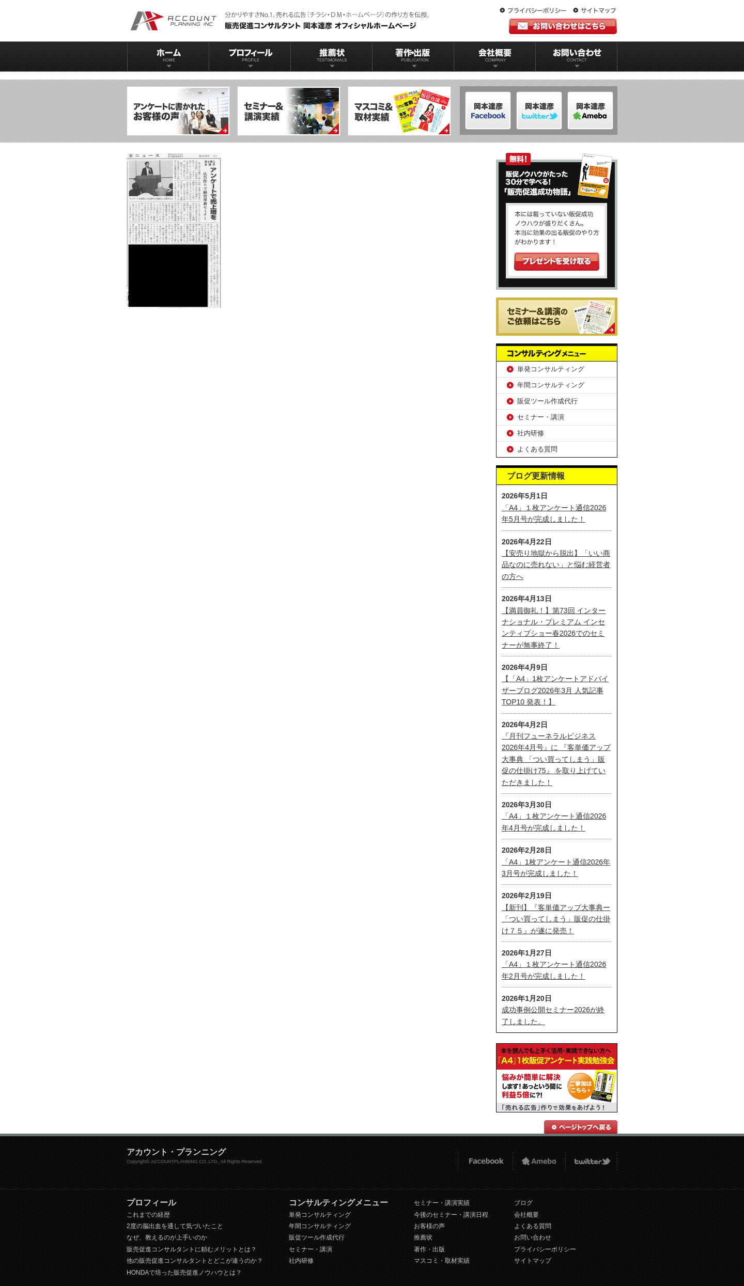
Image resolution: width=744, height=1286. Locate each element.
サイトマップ (594, 11)
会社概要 (495, 56)
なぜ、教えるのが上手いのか (167, 1237)
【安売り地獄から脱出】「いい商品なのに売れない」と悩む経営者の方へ (556, 565)
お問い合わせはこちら (562, 26)
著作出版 (413, 56)
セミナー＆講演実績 (288, 111)
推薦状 (331, 56)
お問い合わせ (576, 56)
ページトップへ (580, 1127)
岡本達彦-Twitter (590, 110)
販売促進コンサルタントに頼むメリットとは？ (192, 1249)
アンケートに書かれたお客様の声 (178, 111)
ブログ (523, 1202)
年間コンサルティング (550, 385)
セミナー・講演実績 (442, 1202)
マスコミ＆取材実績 (399, 111)
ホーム (168, 56)
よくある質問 (537, 449)
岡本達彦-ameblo (539, 110)
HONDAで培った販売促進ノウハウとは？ (184, 1272)
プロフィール (249, 56)
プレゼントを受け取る (556, 261)
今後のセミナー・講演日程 (451, 1214)
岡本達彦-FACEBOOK (488, 110)
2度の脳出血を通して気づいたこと (175, 1226)
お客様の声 (429, 1226)
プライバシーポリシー (535, 11)
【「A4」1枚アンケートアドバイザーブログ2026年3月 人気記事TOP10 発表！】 (555, 690)
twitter (591, 1161)
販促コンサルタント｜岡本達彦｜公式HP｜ (282, 21)
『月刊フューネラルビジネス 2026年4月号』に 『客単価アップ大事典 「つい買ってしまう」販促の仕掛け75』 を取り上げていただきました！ (556, 759)
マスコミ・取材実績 (442, 1260)
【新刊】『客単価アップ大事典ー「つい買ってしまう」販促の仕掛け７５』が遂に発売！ (556, 919)
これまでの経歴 (148, 1214)
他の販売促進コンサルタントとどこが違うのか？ (195, 1260)
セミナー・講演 (540, 417)
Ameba (539, 1161)
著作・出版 (429, 1249)
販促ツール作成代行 (547, 401)
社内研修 (530, 433)
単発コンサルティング (550, 369)
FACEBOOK (485, 1161)
